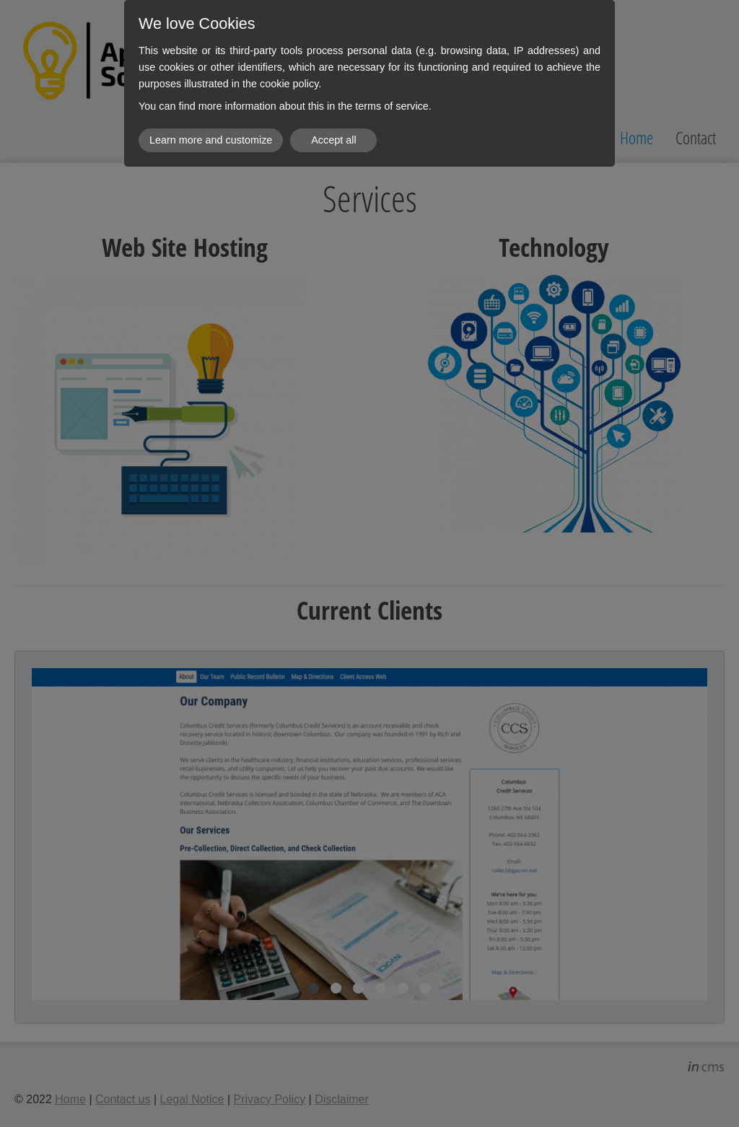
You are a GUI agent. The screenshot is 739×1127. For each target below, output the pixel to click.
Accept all (333, 140)
